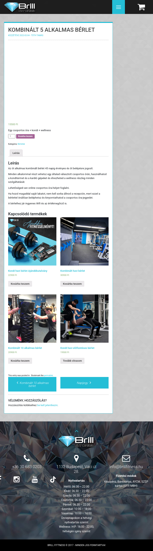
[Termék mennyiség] (11, 136)
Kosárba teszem (25, 136)
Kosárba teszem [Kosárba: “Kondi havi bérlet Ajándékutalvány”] (20, 283)
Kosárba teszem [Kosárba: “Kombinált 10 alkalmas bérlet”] (20, 360)
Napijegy (84, 383)
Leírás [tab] (16, 153)
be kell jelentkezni (47, 405)
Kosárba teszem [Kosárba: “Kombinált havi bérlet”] (72, 283)
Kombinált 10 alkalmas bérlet (32, 384)
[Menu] (118, 7)
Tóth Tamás (37, 35)
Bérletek (21, 144)
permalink (48, 375)
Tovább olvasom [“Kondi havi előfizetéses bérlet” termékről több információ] (72, 360)
